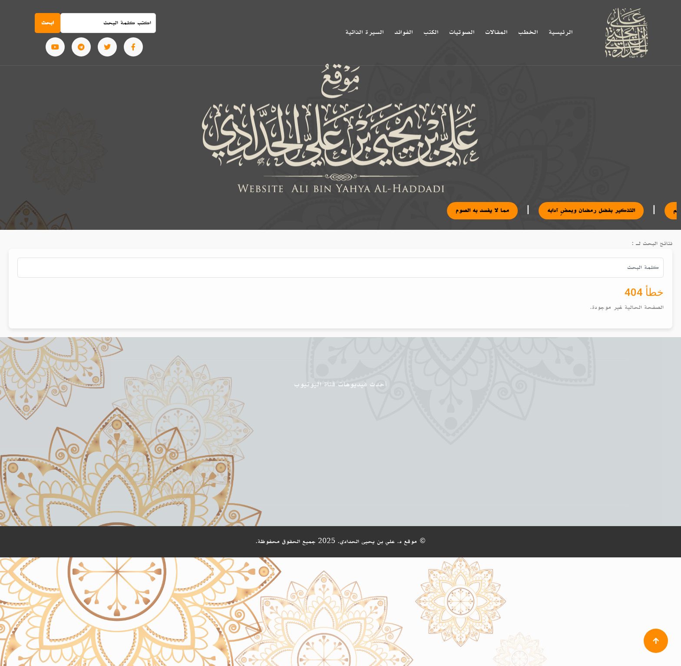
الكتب (430, 32)
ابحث (47, 23)
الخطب (528, 32)
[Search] (108, 23)
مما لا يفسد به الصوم (487, 210)
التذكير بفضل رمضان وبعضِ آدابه (596, 210)
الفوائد (403, 32)
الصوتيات (461, 32)
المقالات (496, 32)
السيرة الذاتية (364, 32)
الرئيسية (560, 32)
